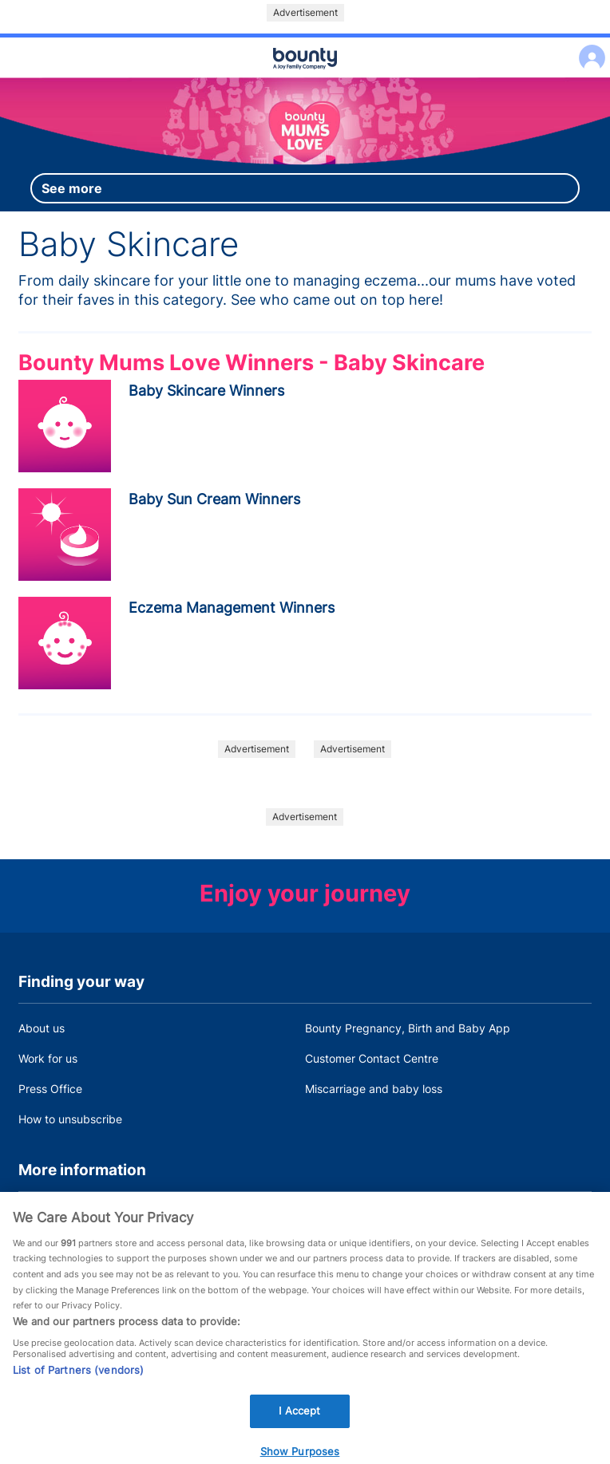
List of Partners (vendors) (78, 1377)
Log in (588, 47)
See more (72, 188)
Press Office (50, 1088)
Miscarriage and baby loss (373, 1088)
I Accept (299, 1417)
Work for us (47, 1058)
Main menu (305, 78)
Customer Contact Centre (371, 1058)
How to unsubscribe (70, 1119)
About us (41, 1028)
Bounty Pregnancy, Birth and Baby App (407, 1028)
